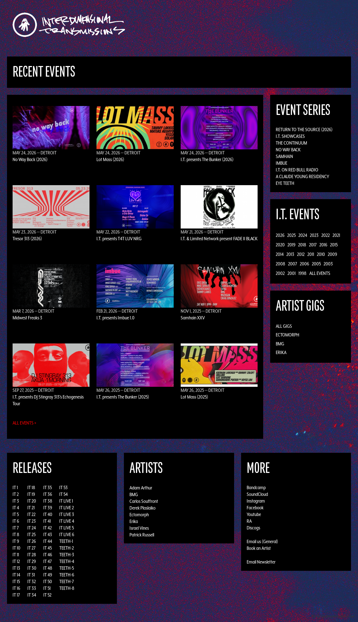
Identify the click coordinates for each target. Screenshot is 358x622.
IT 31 (31, 575)
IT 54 (63, 494)
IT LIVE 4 (66, 521)
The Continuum (291, 143)
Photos (281, 25)
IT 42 (47, 528)
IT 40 (47, 514)
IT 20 (31, 501)
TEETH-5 (66, 568)
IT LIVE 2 (66, 507)
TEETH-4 (66, 561)
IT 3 (16, 501)
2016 (323, 245)
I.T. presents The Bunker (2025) (122, 397)
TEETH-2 (66, 548)
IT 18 (31, 487)
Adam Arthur (140, 487)
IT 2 (16, 494)
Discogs (253, 528)
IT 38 (47, 501)
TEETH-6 (66, 575)
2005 (316, 264)
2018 (302, 245)
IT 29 (31, 561)
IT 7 (16, 528)
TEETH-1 (66, 541)
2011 (310, 254)
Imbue (281, 163)
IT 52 (47, 595)
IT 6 (16, 521)
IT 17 (16, 595)
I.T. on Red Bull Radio (297, 170)
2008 (280, 264)
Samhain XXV (193, 318)
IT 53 (63, 487)
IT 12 (16, 561)
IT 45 (47, 548)
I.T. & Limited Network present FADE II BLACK (219, 238)
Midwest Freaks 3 (27, 318)
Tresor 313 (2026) (27, 238)
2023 (314, 235)
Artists (224, 25)
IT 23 (31, 521)
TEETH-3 (66, 554)
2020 (280, 245)
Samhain (284, 156)
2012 (301, 254)
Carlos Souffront (143, 501)
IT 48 (47, 568)
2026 (280, 235)
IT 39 (47, 507)
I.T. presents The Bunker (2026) (207, 159)
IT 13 (16, 568)
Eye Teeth (285, 183)
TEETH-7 (66, 581)
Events (245, 25)
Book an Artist (259, 548)
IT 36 (47, 494)
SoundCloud (257, 494)
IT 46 (47, 554)
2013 (290, 254)
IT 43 (47, 534)
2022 (325, 235)
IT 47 (47, 561)
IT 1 (15, 487)
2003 (328, 264)
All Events (319, 273)
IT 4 (16, 507)
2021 (336, 235)
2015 (334, 245)
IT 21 (31, 507)
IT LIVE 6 (66, 534)
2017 (313, 245)
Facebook (255, 507)
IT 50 (47, 581)
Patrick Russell (141, 534)
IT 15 (16, 581)
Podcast (301, 25)
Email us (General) (262, 541)
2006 (304, 264)
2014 (280, 254)
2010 (321, 254)
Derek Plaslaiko (142, 507)
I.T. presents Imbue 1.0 (115, 318)
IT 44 (47, 541)
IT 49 (47, 575)
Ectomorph (287, 335)
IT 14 (16, 575)
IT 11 (16, 554)
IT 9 (16, 541)
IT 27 (31, 548)
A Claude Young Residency (302, 176)
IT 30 (31, 568)
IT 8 (16, 534)
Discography (198, 25)
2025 (291, 235)
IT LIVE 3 (66, 514)
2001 (292, 273)
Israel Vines (139, 528)
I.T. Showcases (290, 136)
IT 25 (31, 534)
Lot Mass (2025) (194, 397)
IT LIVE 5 (66, 528)
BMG (280, 344)
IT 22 (31, 514)
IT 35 (47, 487)
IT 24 (31, 528)
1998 (302, 273)
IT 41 (47, 521)
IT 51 (47, 588)
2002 (280, 273)
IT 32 (31, 581)
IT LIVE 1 (66, 501)
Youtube (254, 514)
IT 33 (31, 588)
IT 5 (16, 514)
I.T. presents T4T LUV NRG (119, 238)
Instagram (256, 501)
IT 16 (16, 588)
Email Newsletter (261, 562)
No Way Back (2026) (30, 159)
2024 (302, 235)
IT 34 (31, 595)
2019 (291, 245)
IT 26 (31, 541)
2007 (292, 264)
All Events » (24, 423)
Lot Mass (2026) (110, 159)
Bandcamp (256, 487)
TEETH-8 (66, 588)
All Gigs (284, 326)
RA (249, 521)
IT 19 (31, 494)
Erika (281, 352)
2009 (332, 254)
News (262, 25)
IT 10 (16, 548)
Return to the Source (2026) (304, 129)
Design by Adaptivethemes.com (333, 616)
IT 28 (31, 554)
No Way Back (288, 149)
